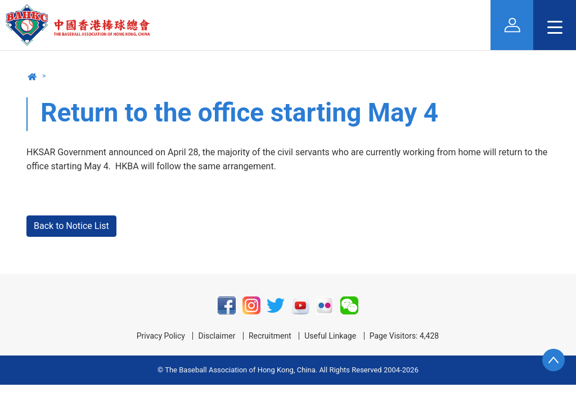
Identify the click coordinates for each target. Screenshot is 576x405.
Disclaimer (216, 336)
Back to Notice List (71, 225)
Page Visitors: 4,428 (404, 336)
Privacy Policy (161, 336)
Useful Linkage (330, 336)
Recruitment (270, 336)
